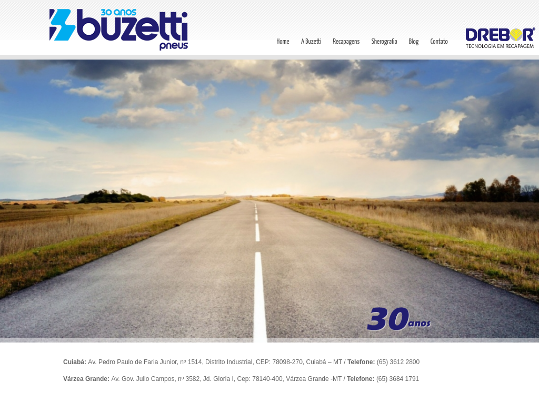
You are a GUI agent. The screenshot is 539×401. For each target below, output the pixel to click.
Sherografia (384, 41)
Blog (413, 41)
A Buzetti (311, 41)
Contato (439, 41)
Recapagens (346, 41)
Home (282, 41)
